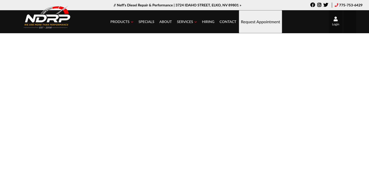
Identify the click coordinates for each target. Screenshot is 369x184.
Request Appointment (260, 21)
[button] (122, 21)
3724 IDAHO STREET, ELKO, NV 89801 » (208, 5)
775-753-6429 (351, 5)
